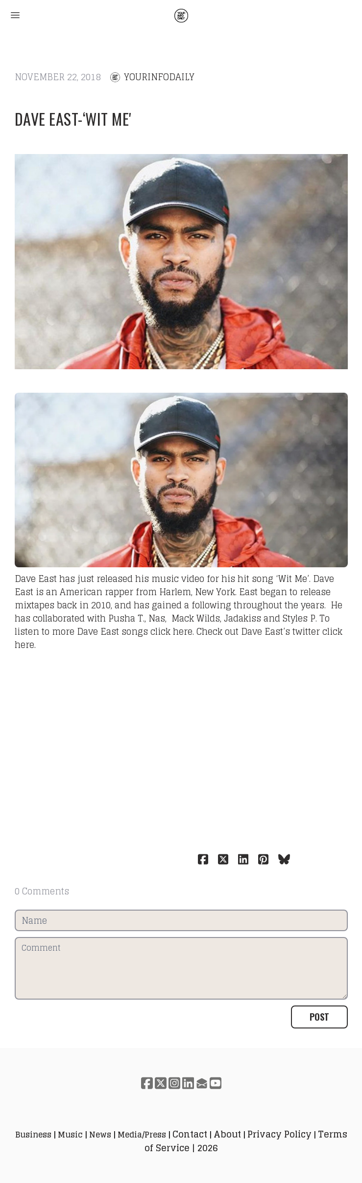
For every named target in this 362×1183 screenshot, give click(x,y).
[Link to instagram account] (174, 1083)
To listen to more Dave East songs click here (172, 624)
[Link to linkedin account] (188, 1083)
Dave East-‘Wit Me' (73, 118)
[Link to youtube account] (215, 1083)
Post (319, 1016)
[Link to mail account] (202, 1083)
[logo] (181, 15)
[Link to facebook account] (147, 1083)
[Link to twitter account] (161, 1083)
